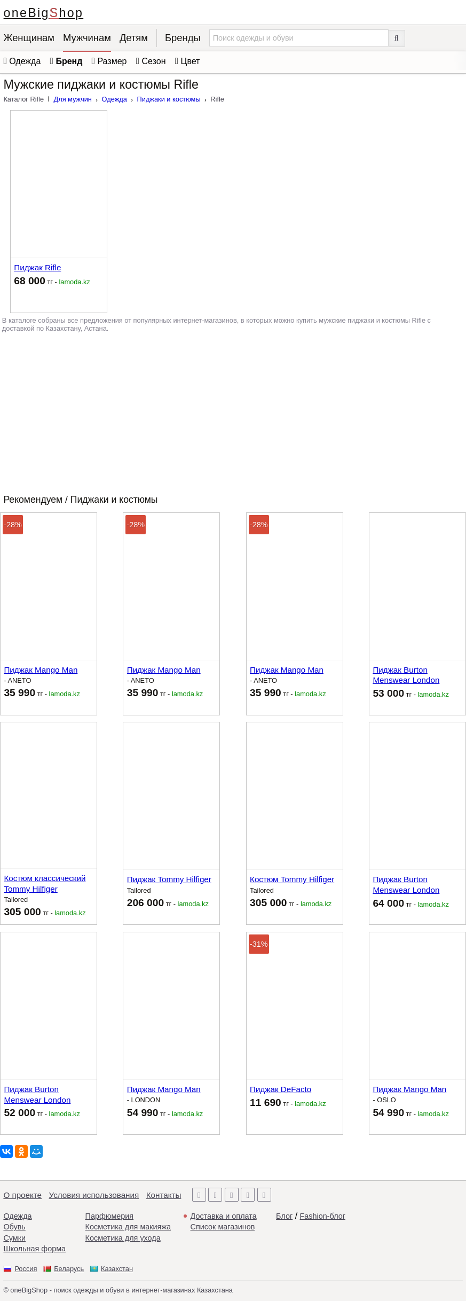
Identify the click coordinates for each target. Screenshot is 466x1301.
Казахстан (117, 1269)
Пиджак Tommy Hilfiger (169, 879)
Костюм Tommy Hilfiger (292, 879)
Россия (25, 1269)
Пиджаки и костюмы (169, 99)
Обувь (14, 1226)
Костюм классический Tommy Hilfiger (44, 883)
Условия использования (94, 1194)
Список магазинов (223, 1226)
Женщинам (28, 37)
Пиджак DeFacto (280, 1089)
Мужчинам (87, 37)
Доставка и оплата (224, 1216)
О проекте (22, 1194)
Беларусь (69, 1269)
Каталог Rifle (23, 99)
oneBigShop (44, 13)
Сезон (154, 61)
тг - (52, 280)
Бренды (183, 37)
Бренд (69, 61)
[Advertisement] (233, 411)
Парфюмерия (109, 1216)
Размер (112, 61)
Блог (284, 1216)
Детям (134, 37)
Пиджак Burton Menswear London (406, 675)
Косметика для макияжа (128, 1226)
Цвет (190, 61)
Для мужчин (73, 99)
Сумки (14, 1238)
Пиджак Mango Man (40, 669)
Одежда (114, 99)
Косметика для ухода (123, 1238)
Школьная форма (34, 1248)
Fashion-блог (322, 1216)
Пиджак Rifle (37, 267)
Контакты (163, 1194)
